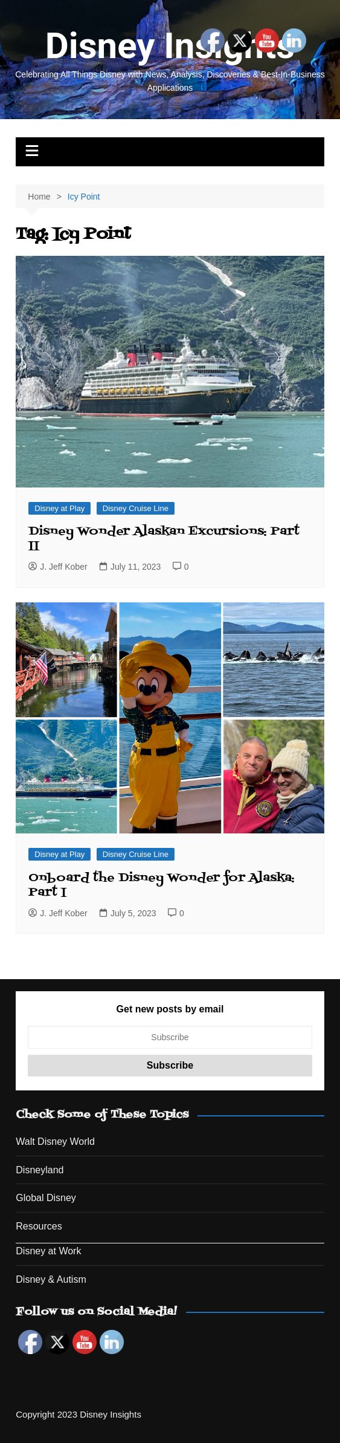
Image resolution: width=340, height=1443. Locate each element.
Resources (39, 1226)
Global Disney (46, 1198)
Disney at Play (59, 508)
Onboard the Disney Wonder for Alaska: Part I (161, 885)
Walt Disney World (55, 1141)
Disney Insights (170, 45)
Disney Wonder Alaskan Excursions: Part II (164, 539)
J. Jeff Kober (57, 567)
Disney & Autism (51, 1279)
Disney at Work (48, 1251)
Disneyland (39, 1170)
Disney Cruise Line (135, 508)
